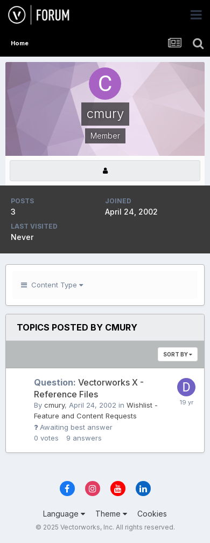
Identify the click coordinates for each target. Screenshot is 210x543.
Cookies (152, 513)
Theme (111, 513)
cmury (54, 405)
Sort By (177, 354)
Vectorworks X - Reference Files (89, 388)
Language (64, 513)
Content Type (52, 284)
